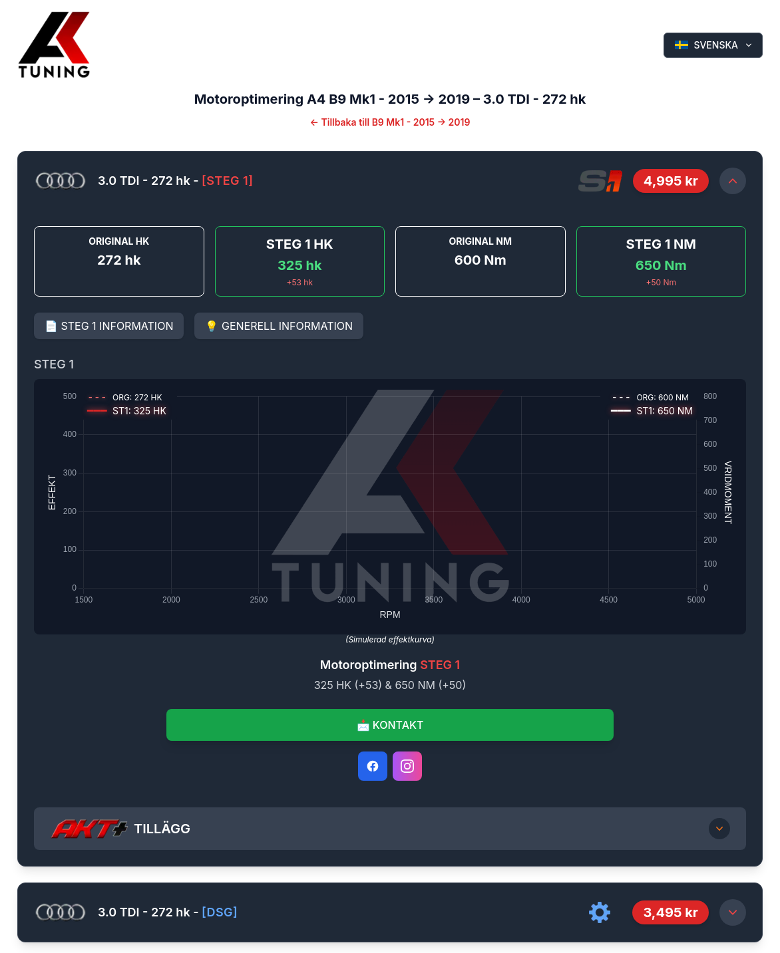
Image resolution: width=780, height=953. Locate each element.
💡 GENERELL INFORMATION (279, 326)
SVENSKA (714, 45)
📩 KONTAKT (390, 725)
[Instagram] (407, 766)
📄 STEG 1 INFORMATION (109, 326)
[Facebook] (372, 766)
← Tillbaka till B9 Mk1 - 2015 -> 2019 (390, 122)
